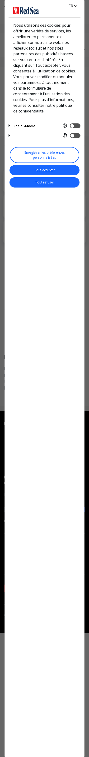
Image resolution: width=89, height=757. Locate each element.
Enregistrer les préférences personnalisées (44, 154)
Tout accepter (44, 170)
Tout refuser (44, 182)
